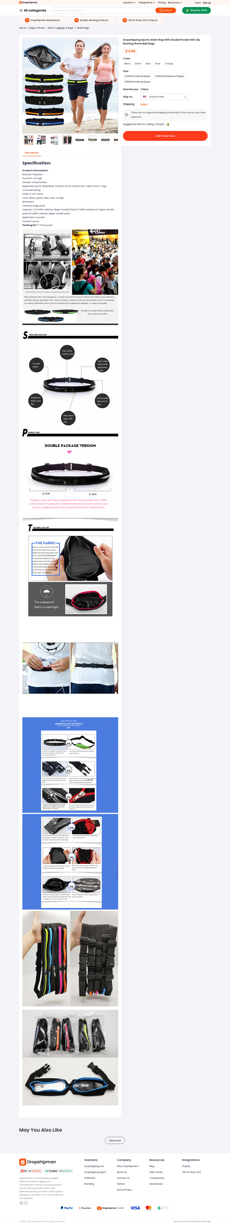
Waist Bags (83, 27)
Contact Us (123, 1178)
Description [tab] (31, 152)
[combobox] (160, 97)
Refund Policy (124, 1189)
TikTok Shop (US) (191, 1172)
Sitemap (206, 1221)
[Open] (185, 97)
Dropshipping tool (94, 1166)
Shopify (186, 1166)
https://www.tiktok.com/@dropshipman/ (21, 1203)
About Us (122, 1172)
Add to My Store (165, 136)
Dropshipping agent (95, 1172)
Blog (152, 1166)
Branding (89, 1183)
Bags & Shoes (37, 27)
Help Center (156, 1172)
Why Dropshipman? (128, 1166)
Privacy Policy (194, 1221)
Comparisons (157, 1178)
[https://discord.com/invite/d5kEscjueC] (26, 1203)
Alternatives (156, 1183)
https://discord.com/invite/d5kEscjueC (26, 1203)
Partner (121, 1183)
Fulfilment (90, 1178)
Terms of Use (179, 1221)
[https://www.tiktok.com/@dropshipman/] (21, 1203)
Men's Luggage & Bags (60, 27)
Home (22, 27)
